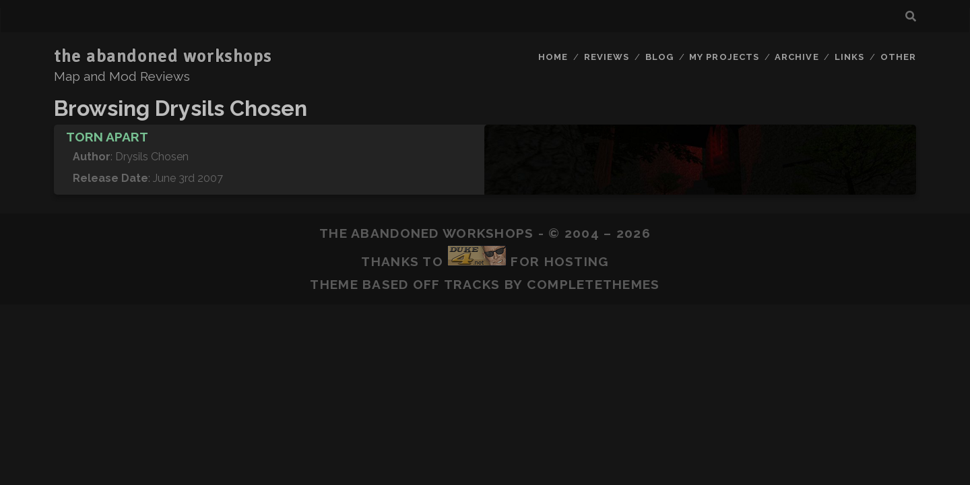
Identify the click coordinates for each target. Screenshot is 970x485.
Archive (796, 57)
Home (553, 57)
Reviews (606, 57)
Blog (659, 57)
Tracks (472, 284)
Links (849, 57)
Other (898, 57)
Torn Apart (107, 136)
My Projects (723, 57)
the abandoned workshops (163, 56)
